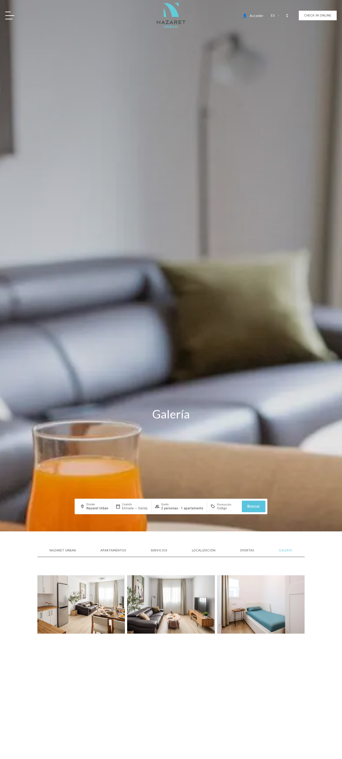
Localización (204, 550)
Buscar (253, 506)
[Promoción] (227, 508)
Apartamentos (113, 550)
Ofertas (247, 550)
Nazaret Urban (63, 550)
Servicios (159, 550)
